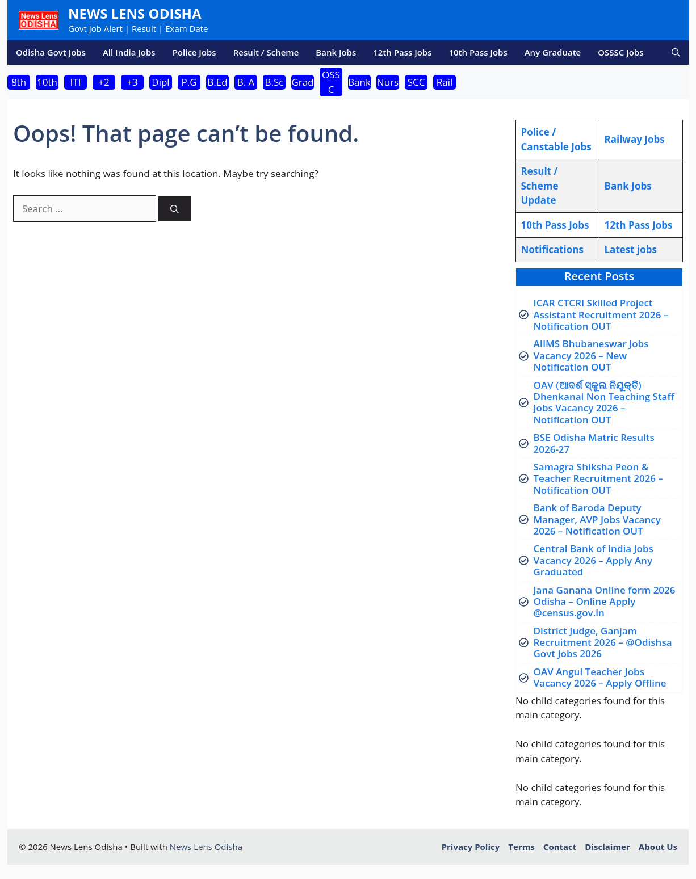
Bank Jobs (336, 52)
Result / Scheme (266, 52)
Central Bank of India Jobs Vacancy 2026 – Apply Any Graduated (593, 560)
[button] (676, 52)
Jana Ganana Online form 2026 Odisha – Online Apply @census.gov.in (605, 601)
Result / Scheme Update (540, 186)
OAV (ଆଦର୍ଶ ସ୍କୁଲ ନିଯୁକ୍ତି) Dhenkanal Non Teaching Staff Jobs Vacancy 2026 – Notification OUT (604, 402)
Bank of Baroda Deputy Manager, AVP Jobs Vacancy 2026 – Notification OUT (597, 519)
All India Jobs (129, 52)
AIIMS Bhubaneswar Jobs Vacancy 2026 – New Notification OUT (591, 355)
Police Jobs (194, 52)
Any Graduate (553, 52)
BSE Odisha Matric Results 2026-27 (594, 443)
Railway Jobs (635, 139)
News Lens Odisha (135, 13)
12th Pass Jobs (402, 52)
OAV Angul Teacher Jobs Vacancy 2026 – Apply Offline (600, 677)
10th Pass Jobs (477, 52)
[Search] (174, 209)
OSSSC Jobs (620, 52)
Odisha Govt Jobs (51, 52)
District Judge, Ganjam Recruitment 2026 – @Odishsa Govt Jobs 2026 (603, 642)
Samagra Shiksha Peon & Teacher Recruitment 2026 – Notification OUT (599, 478)
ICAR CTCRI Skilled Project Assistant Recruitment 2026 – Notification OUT (601, 314)
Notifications (552, 249)
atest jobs (631, 249)
